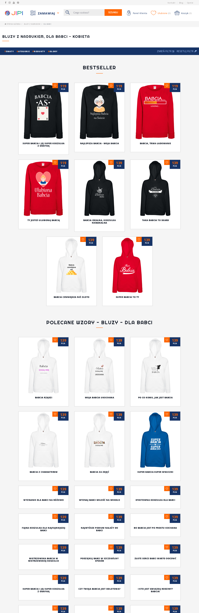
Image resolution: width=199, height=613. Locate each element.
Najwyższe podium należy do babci (43, 431)
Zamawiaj (47, 13)
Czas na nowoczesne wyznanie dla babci (155, 492)
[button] (166, 51)
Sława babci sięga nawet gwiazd (99, 521)
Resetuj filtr (187, 51)
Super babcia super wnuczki (99, 371)
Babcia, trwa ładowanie (155, 143)
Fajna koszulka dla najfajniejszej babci (155, 401)
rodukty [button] (39, 51)
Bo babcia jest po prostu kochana (99, 430)
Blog (181, 2)
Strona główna (12, 24)
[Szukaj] (88, 12)
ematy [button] (9, 51)
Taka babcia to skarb (155, 220)
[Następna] (105, 591)
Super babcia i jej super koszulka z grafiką (44, 144)
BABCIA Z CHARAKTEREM (158, 343)
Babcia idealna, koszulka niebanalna (99, 221)
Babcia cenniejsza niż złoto (71, 297)
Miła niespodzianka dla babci (44, 521)
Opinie (190, 2)
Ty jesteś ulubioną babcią (43, 220)
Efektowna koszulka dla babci (99, 399)
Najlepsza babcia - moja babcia (99, 143)
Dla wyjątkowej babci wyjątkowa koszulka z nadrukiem (71, 554)
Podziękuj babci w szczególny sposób (43, 462)
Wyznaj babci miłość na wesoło (43, 399)
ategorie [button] (23, 51)
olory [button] (53, 51)
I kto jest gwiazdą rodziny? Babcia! (99, 492)
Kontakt (171, 2)
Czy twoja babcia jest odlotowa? (44, 491)
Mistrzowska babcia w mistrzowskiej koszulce (155, 431)
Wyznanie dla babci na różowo (155, 371)
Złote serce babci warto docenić (99, 460)
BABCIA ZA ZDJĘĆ (43, 368)
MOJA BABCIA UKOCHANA (71, 343)
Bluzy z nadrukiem (32, 24)
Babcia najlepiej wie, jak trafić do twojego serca (127, 551)
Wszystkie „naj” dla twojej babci (155, 521)
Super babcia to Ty (127, 297)
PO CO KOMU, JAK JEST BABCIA (115, 343)
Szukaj (113, 12)
